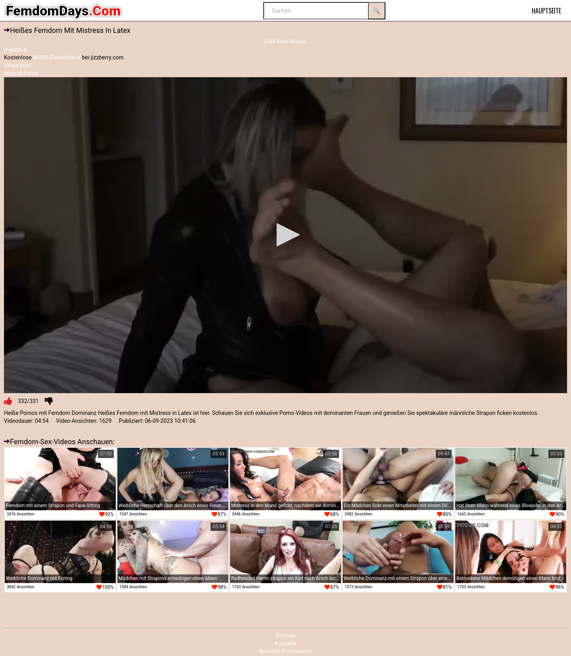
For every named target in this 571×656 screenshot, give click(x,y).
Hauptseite (546, 10)
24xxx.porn (17, 65)
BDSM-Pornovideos (56, 57)
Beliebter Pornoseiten (285, 651)
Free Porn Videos (285, 41)
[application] (285, 235)
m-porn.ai (15, 49)
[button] (285, 234)
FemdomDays (63, 11)
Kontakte (285, 643)
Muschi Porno (21, 73)
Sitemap (285, 635)
